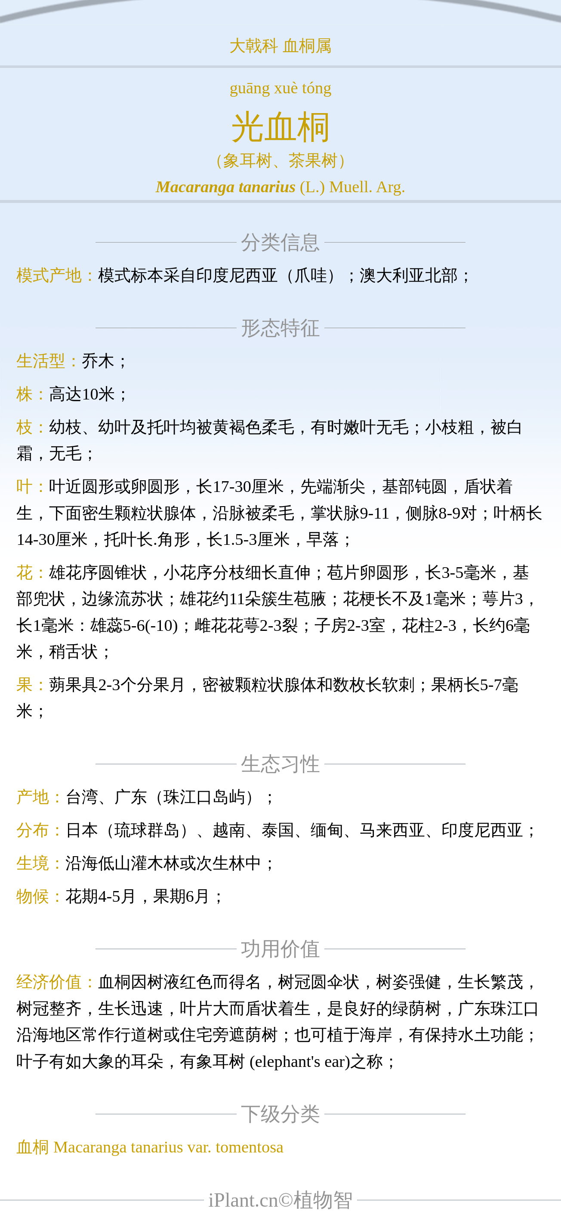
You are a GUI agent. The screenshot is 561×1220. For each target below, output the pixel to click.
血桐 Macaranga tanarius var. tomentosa (150, 1147)
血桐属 (307, 46)
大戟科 (253, 46)
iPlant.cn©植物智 (280, 1200)
